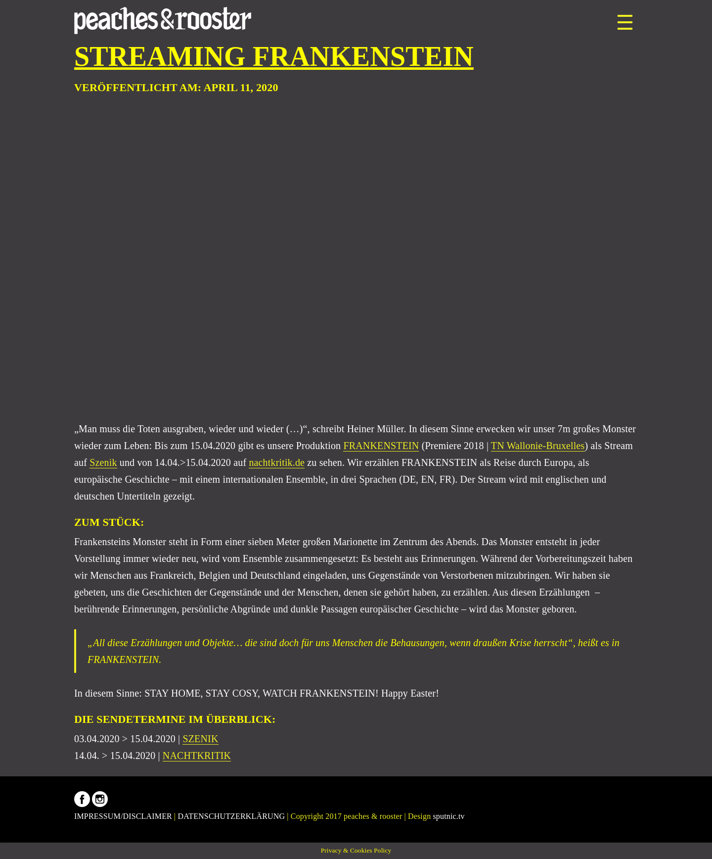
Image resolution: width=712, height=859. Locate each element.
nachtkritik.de (277, 462)
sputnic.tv (448, 816)
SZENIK (200, 738)
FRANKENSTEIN (381, 445)
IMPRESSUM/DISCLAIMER (123, 816)
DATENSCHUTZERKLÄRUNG (231, 816)
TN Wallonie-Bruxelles (538, 445)
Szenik (103, 462)
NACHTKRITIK (197, 755)
